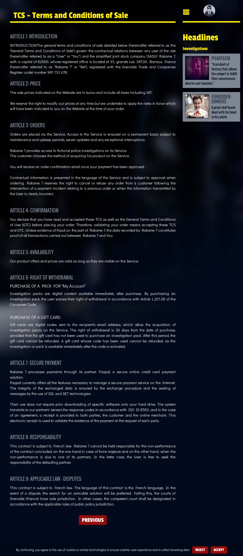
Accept (219, 550)
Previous (93, 520)
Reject (200, 550)
